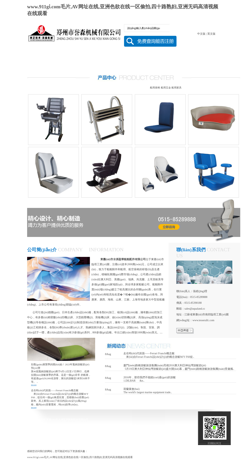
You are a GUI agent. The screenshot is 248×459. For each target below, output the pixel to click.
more (34, 385)
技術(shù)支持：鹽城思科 (84, 436)
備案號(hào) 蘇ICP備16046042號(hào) (49, 436)
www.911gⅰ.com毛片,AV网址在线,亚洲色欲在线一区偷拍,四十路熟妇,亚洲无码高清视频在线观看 (80, 457)
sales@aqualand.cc (194, 308)
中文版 (201, 33)
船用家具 (176, 87)
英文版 (211, 33)
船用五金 (166, 87)
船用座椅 (155, 87)
